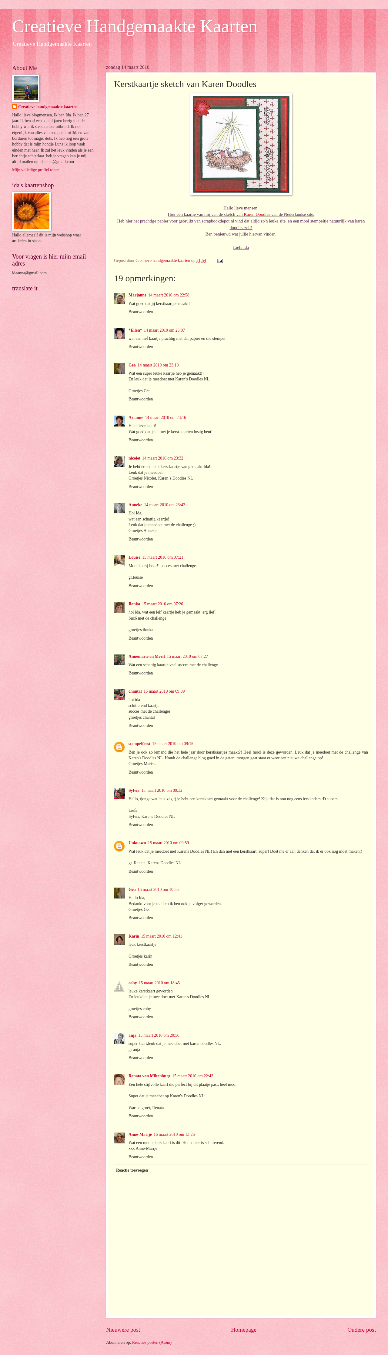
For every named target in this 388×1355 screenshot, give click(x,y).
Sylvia (134, 790)
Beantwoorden (141, 311)
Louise (134, 557)
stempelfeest (139, 743)
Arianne (136, 417)
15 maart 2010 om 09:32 (161, 790)
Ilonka (134, 604)
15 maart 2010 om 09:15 (172, 743)
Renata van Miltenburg (149, 1076)
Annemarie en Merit (147, 656)
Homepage (243, 1330)
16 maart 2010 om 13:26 (174, 1134)
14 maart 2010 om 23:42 (164, 505)
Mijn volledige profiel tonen (35, 170)
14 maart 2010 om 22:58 (168, 295)
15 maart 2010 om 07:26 (162, 604)
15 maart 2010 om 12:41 (161, 936)
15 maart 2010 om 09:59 (168, 843)
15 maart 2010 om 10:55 (158, 889)
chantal (135, 691)
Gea (132, 365)
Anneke (135, 505)
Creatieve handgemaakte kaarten (48, 107)
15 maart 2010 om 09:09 (164, 691)
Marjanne (137, 295)
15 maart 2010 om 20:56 (158, 1035)
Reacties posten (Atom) (152, 1342)
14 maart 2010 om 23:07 (164, 330)
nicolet (134, 458)
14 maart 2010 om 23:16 (165, 417)
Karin (134, 936)
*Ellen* (135, 330)
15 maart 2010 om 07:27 (187, 656)
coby (133, 983)
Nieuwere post (123, 1330)
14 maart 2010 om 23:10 (158, 365)
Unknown (137, 843)
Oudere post (361, 1330)
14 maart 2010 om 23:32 (162, 458)
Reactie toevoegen (132, 1170)
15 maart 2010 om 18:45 (159, 983)
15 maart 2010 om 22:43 (192, 1076)
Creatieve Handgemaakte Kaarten (135, 26)
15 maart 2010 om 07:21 (162, 557)
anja (132, 1035)
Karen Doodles (257, 214)
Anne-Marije (140, 1134)
